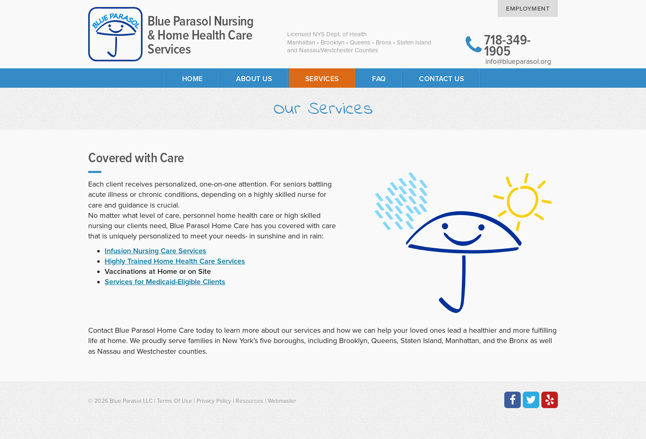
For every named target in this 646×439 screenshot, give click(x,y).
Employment (528, 8)
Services (322, 79)
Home (192, 79)
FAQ (379, 79)
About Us (254, 79)
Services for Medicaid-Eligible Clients (165, 281)
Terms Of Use (174, 400)
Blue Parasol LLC (131, 400)
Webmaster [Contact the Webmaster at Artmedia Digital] (282, 400)
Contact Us (441, 79)
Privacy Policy (214, 400)
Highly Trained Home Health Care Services (175, 261)
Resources (249, 400)
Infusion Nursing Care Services (155, 250)
